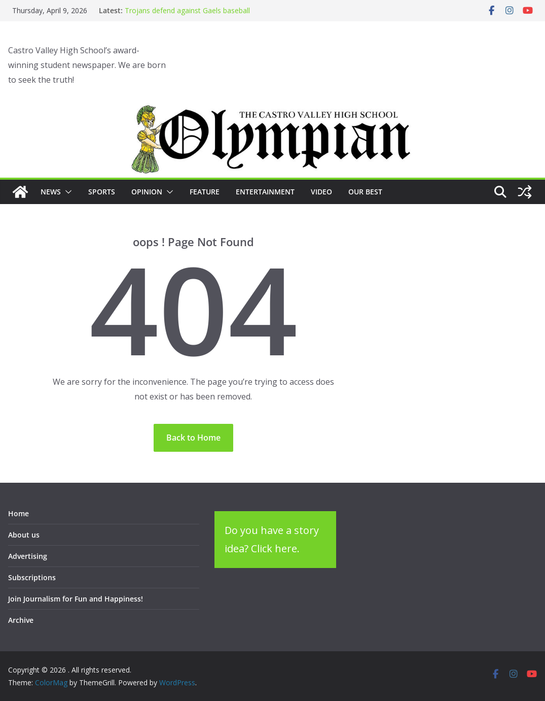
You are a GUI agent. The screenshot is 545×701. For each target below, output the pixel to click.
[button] (66, 192)
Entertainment (265, 191)
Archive (20, 620)
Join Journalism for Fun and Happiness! (75, 599)
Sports (101, 191)
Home (18, 513)
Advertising (27, 556)
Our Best (365, 191)
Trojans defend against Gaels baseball (187, 10)
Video (321, 191)
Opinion (146, 191)
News (51, 191)
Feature (205, 191)
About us (24, 535)
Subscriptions (32, 577)
